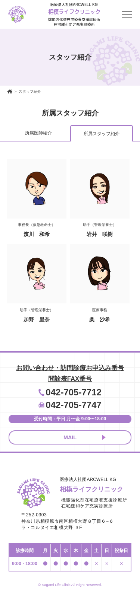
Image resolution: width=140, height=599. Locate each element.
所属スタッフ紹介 (101, 133)
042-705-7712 (73, 392)
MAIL (70, 437)
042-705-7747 (73, 405)
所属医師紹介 (38, 133)
